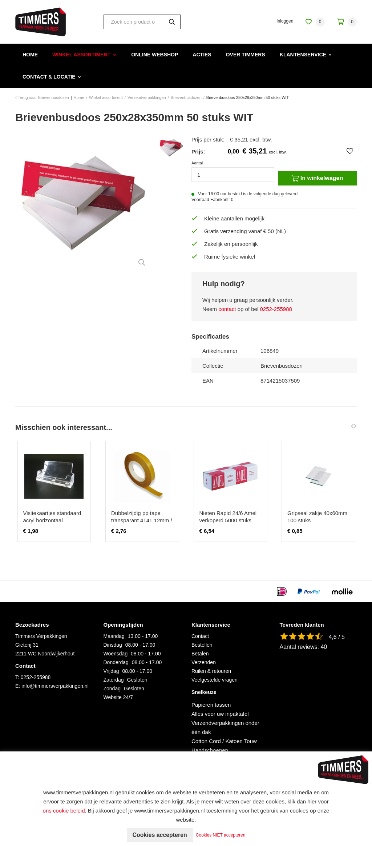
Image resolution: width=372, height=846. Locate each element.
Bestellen (202, 645)
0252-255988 (276, 309)
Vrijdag (111, 671)
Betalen (200, 654)
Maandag (114, 636)
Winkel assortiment (81, 54)
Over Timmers (245, 54)
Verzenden (203, 662)
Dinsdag (113, 645)
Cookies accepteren (159, 835)
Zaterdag (114, 680)
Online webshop (154, 54)
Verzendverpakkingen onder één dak (225, 727)
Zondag (112, 688)
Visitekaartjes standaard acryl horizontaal (52, 516)
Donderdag (116, 662)
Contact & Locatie (49, 77)
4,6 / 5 (337, 637)
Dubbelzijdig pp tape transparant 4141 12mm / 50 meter (141, 520)
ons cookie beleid (64, 810)
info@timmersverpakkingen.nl (55, 686)
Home (30, 54)
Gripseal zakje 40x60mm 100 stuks (317, 516)
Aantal (197, 163)
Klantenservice (303, 54)
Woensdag (116, 654)
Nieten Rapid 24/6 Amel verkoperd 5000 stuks (228, 516)
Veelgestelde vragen (214, 680)
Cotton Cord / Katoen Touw (224, 741)
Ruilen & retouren (211, 671)
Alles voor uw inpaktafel (220, 714)
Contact (200, 636)
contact (227, 309)
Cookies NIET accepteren (221, 835)
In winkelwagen (317, 178)
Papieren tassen (211, 705)
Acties (202, 54)
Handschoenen (209, 750)
